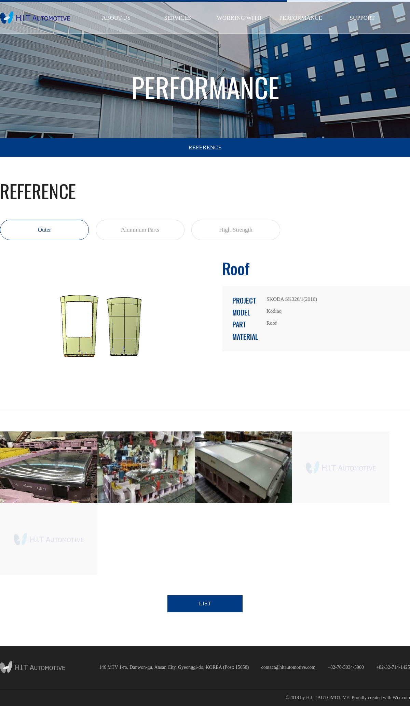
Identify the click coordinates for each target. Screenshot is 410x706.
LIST (205, 603)
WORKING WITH (239, 18)
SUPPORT (362, 18)
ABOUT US (116, 18)
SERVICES (177, 18)
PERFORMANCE (300, 18)
